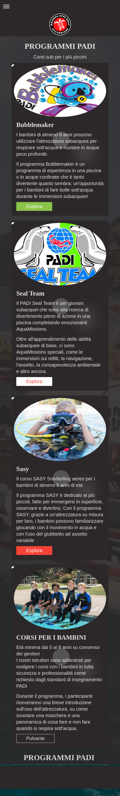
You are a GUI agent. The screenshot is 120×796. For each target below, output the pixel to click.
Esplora (34, 206)
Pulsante (35, 738)
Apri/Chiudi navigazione (60, 6)
